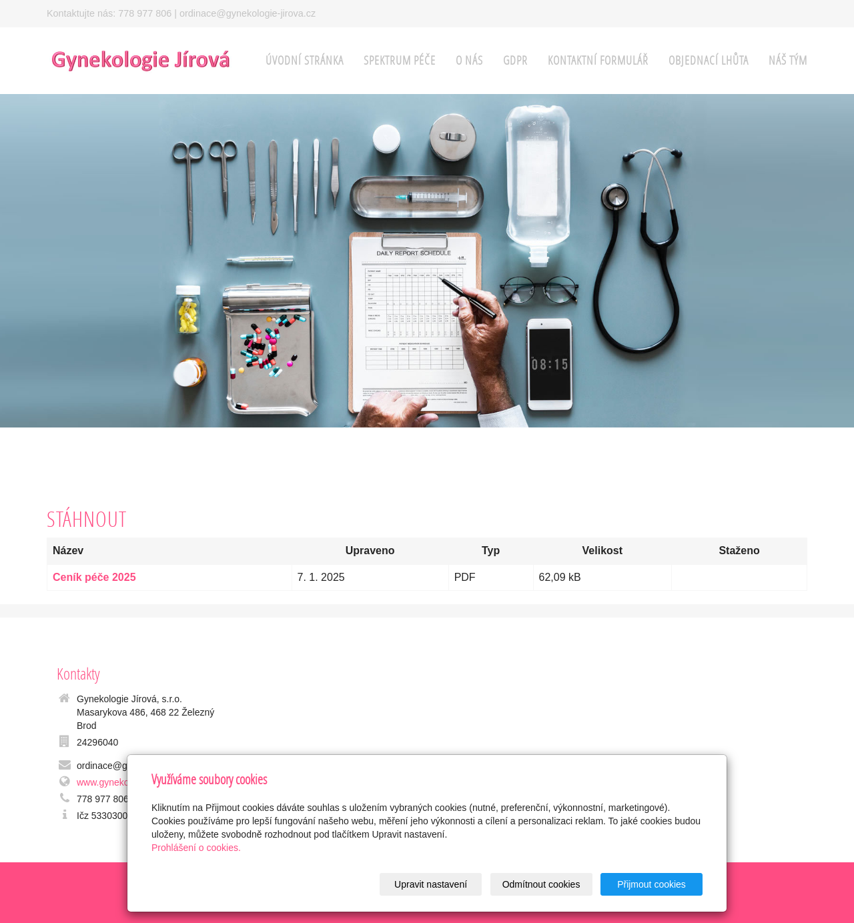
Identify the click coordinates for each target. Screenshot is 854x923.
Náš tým (788, 60)
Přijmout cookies (651, 884)
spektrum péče (400, 60)
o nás (469, 60)
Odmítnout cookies (541, 884)
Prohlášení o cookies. (196, 847)
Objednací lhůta (709, 60)
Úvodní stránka (305, 60)
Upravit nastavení (430, 884)
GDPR (515, 60)
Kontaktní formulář (598, 60)
